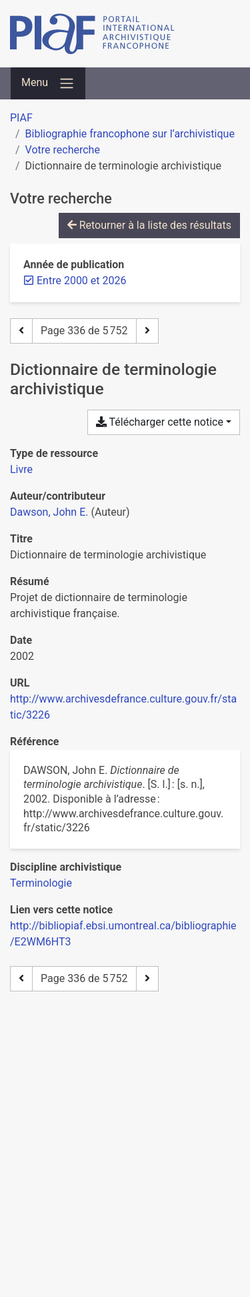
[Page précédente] (21, 331)
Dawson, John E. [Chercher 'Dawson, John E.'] (49, 512)
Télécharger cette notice (159, 422)
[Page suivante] (147, 331)
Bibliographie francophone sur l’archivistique (130, 133)
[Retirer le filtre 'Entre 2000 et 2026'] (81, 280)
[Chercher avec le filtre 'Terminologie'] (41, 883)
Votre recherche (62, 149)
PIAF (21, 117)
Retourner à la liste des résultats (149, 225)
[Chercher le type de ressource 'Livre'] (21, 469)
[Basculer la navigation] (48, 83)
